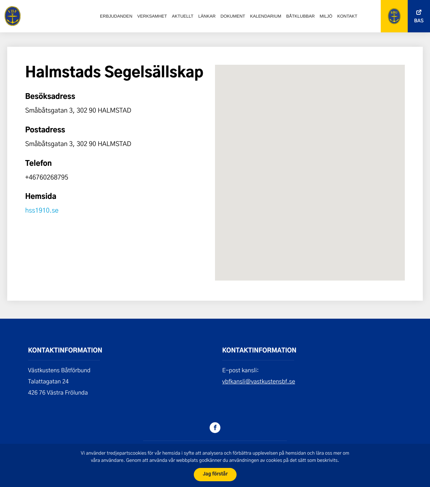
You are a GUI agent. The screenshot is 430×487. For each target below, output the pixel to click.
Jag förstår (215, 474)
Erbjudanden (116, 16)
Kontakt (347, 16)
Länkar (207, 16)
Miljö (326, 16)
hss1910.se (42, 210)
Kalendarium (266, 16)
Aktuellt (182, 16)
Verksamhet (152, 16)
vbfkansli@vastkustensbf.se (258, 381)
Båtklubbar (300, 16)
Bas (419, 21)
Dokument (232, 16)
